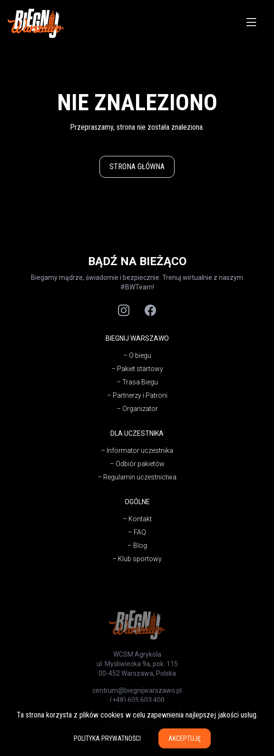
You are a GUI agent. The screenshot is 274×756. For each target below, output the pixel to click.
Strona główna (137, 166)
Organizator (140, 408)
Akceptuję (184, 738)
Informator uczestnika (140, 450)
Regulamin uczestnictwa (139, 477)
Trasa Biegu (140, 382)
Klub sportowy (140, 559)
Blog (140, 545)
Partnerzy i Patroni (140, 395)
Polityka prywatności (107, 738)
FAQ (140, 532)
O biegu (140, 355)
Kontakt (140, 519)
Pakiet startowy (140, 369)
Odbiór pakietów (140, 464)
